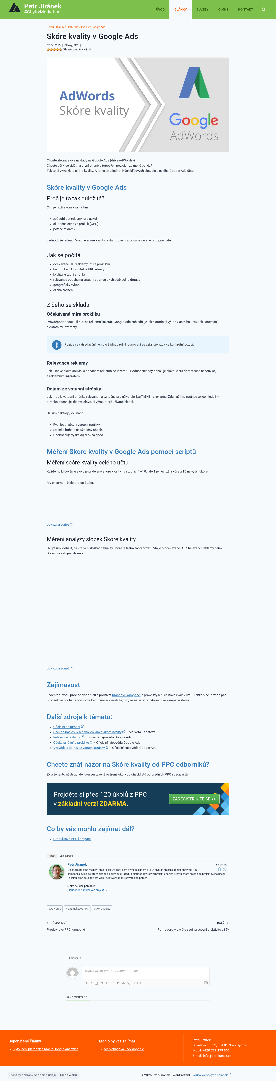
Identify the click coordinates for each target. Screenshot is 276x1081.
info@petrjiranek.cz (217, 1056)
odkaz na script (58, 524)
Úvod (160, 9)
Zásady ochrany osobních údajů (33, 1075)
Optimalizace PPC (77, 908)
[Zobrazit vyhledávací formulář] (264, 9)
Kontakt (245, 9)
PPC (76, 45)
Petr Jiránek (77, 864)
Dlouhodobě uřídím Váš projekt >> (87, 890)
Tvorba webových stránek (209, 1075)
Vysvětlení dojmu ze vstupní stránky (79, 748)
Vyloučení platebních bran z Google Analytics (45, 1049)
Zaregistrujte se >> (194, 799)
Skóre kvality (102, 908)
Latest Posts (67, 855)
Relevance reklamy (66, 737)
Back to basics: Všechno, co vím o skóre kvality (87, 732)
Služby (203, 9)
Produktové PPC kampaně (72, 839)
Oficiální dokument (66, 727)
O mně (223, 9)
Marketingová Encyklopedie (124, 1049)
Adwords (54, 908)
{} (133, 982)
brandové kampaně (126, 695)
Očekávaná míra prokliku (71, 742)
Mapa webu (68, 1075)
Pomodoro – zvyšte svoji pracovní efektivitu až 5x (185, 925)
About (52, 855)
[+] (139, 982)
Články (180, 9)
